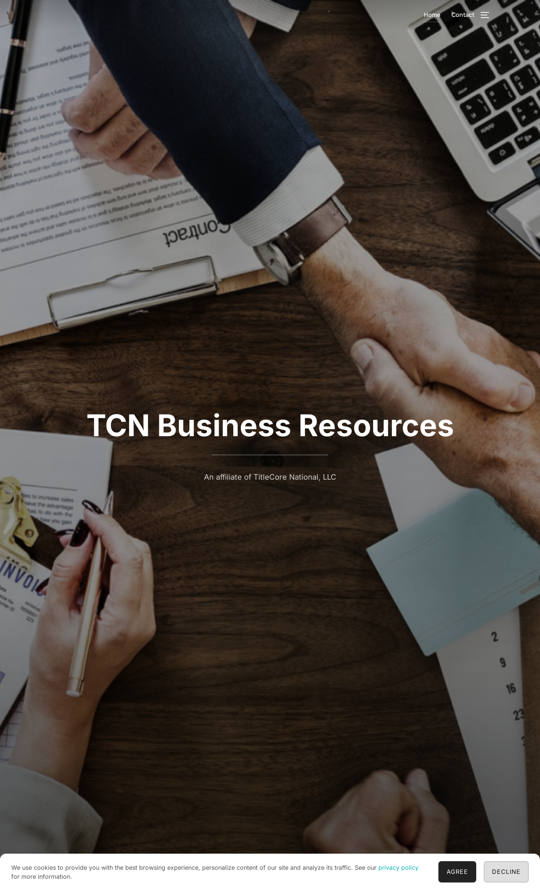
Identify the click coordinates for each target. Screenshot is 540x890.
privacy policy (398, 867)
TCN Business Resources (270, 425)
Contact (463, 15)
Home (432, 15)
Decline (506, 871)
